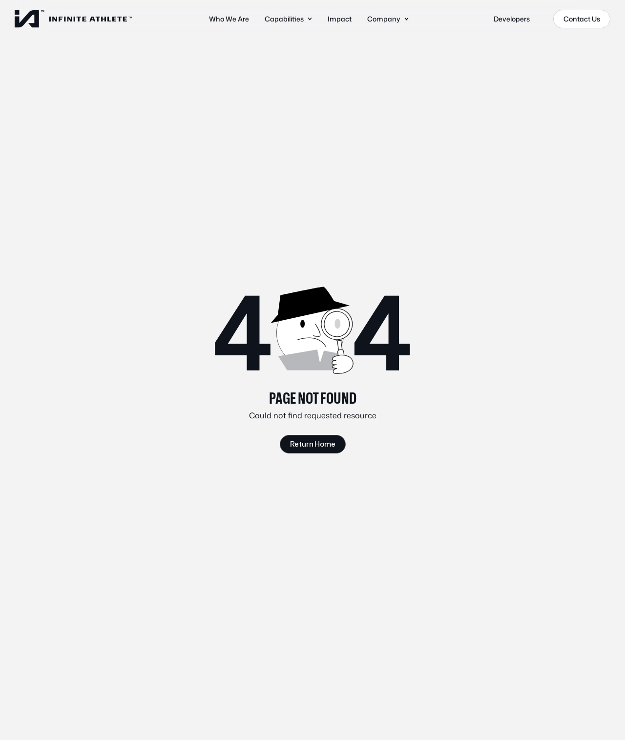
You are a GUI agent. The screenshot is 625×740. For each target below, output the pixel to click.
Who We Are (229, 18)
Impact (340, 18)
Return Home (312, 444)
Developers (512, 18)
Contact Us (581, 18)
